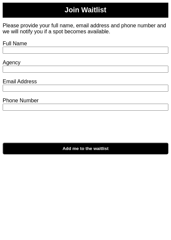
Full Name (15, 43)
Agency (11, 62)
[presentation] (67, 130)
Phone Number (21, 100)
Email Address (20, 81)
